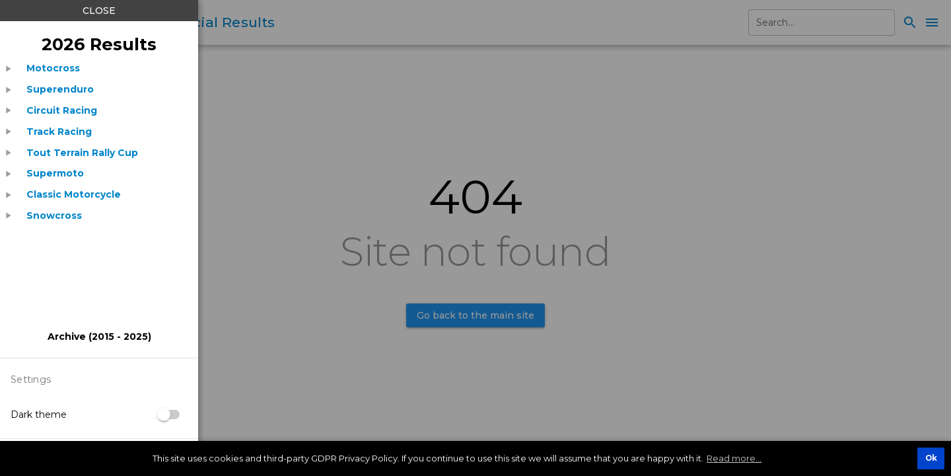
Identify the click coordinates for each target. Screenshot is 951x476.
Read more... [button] (734, 458)
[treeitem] (99, 68)
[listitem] (53, 68)
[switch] (169, 414)
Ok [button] (931, 458)
